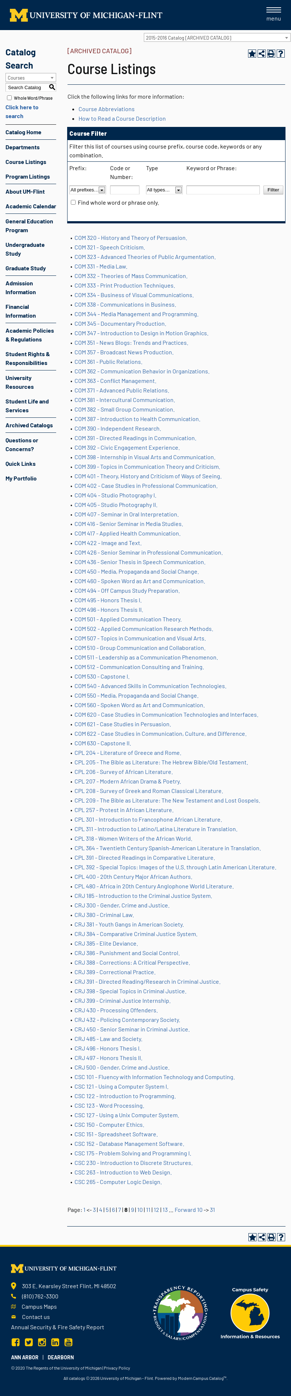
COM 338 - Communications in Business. (125, 304)
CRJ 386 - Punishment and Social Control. (127, 952)
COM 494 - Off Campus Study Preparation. (127, 590)
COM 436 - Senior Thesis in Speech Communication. (139, 561)
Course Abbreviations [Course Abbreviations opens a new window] (107, 108)
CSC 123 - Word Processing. (109, 1105)
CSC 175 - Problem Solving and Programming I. (132, 1153)
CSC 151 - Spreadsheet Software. (116, 1133)
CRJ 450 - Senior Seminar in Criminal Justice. (132, 1029)
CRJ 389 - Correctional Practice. (115, 971)
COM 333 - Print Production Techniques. (124, 285)
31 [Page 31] (212, 1209)
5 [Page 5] (107, 1209)
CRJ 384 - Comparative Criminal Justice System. (135, 933)
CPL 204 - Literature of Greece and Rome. (127, 752)
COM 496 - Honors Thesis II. (108, 609)
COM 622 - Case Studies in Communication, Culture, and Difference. (160, 733)
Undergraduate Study (25, 249)
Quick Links (21, 463)
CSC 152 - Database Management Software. (129, 1143)
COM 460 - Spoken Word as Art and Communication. (139, 580)
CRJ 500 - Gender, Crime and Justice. (122, 1067)
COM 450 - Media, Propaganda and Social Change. (136, 571)
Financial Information (21, 311)
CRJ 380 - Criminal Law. (104, 914)
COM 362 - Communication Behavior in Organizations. (142, 371)
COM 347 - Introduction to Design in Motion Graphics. (141, 332)
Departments (23, 146)
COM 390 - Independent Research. (117, 428)
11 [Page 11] (148, 1209)
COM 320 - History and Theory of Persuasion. (130, 237)
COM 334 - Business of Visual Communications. (134, 294)
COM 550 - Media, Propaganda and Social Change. (136, 695)
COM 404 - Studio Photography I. (115, 494)
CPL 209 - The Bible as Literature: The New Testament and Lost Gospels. (167, 800)
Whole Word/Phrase (33, 98)
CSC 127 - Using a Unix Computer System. (126, 1114)
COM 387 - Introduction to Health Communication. (137, 418)
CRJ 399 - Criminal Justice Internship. (122, 1000)
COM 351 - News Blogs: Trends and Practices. (131, 342)
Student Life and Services (27, 405)
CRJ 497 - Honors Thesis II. (108, 1057)
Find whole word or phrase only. (118, 202)
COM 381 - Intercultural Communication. (124, 399)
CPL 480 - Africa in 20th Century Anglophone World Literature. (154, 885)
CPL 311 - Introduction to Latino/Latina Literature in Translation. (155, 828)
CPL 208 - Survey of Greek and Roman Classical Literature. (148, 790)
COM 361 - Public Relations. (108, 361)
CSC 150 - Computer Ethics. (109, 1124)
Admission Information (21, 287)
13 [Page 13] (165, 1209)
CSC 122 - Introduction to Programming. (125, 1095)
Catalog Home (23, 131)
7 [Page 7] (119, 1209)
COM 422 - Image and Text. (108, 542)
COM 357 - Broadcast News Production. (124, 351)
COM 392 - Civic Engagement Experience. (127, 447)
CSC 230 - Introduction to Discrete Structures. (133, 1162)
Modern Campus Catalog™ (202, 1378)
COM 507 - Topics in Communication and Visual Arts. (140, 638)
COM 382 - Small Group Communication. (124, 409)
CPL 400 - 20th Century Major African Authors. (133, 876)
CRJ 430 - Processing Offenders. (116, 1009)
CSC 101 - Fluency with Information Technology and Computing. (154, 1076)
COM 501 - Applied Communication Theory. (128, 618)
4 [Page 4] (100, 1209)
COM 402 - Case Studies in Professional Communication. (146, 485)
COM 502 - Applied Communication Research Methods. (143, 628)
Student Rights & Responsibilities (28, 358)
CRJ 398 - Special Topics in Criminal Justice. (130, 990)
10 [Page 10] (140, 1209)
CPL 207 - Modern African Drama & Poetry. (127, 781)
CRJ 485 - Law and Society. (108, 1038)
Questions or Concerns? (22, 444)
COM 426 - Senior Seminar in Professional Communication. (148, 552)
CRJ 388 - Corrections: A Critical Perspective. (132, 962)
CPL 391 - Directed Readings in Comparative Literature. (144, 857)
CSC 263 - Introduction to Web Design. (123, 1172)
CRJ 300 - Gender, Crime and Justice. (122, 905)
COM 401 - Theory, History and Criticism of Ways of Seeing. (148, 475)
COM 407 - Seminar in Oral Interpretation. (126, 514)
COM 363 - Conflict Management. (115, 380)
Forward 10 (189, 1209)
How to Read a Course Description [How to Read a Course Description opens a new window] (122, 118)
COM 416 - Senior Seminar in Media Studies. (128, 523)
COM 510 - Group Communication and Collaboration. (139, 647)
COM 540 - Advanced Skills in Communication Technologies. (150, 685)
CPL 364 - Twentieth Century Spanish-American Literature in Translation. (167, 847)
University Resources (20, 382)
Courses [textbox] (16, 78)
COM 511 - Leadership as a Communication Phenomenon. (146, 657)
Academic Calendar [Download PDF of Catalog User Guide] (31, 205)
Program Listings (28, 176)
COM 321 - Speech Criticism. (109, 247)
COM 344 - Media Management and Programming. (136, 313)
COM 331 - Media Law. (100, 266)
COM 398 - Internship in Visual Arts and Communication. (144, 456)
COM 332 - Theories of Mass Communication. (131, 275)
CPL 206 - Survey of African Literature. (123, 771)
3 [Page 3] (94, 1209)
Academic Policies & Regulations (30, 335)
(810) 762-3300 (40, 1296)
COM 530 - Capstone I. (102, 676)
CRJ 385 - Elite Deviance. (106, 943)
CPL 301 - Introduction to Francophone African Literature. (148, 819)
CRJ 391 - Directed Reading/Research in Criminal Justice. (147, 981)
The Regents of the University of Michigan (64, 1367)
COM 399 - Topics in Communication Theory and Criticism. (147, 466)
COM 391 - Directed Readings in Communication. (135, 437)
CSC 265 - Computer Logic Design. (118, 1181)
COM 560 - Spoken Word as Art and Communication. (139, 704)
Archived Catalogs (29, 424)
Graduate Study (26, 267)
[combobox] (217, 37)
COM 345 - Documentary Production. (120, 323)
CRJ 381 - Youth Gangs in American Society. (129, 924)
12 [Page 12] (156, 1209)
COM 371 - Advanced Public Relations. (121, 390)
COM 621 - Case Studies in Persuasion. (122, 723)
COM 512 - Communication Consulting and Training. (139, 666)
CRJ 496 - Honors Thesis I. (107, 1048)
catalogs (77, 1378)
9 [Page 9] (132, 1209)
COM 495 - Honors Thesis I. (108, 599)
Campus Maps (39, 1306)
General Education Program (29, 225)
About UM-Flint (25, 191)
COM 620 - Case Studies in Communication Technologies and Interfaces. (166, 714)
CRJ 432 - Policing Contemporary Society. (127, 1019)
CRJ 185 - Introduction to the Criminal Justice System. (143, 895)
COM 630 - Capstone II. (102, 742)
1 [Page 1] (84, 1209)
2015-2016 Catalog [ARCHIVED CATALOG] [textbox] (188, 38)
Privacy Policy (117, 1367)
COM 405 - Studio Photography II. (115, 504)
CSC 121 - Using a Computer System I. (121, 1086)
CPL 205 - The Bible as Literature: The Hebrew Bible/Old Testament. (161, 762)
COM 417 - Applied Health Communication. (127, 533)
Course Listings (26, 161)
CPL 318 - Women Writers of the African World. (133, 838)
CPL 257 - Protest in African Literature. (124, 809)
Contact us (36, 1316)
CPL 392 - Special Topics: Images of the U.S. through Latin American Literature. (175, 866)
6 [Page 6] (113, 1209)
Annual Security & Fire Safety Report (57, 1326)
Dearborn (61, 1357)
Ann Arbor (25, 1357)
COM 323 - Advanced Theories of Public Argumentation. (145, 256)
